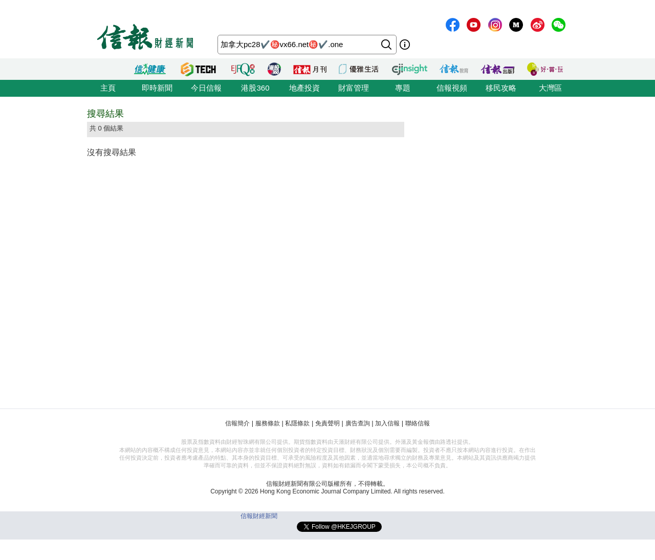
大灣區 (550, 87)
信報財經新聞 (259, 516)
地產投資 (304, 87)
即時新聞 (157, 87)
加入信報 (387, 423)
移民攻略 (501, 87)
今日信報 (206, 87)
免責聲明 (327, 423)
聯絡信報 (417, 423)
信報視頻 (451, 87)
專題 (402, 87)
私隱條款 (297, 423)
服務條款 (267, 423)
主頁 (108, 87)
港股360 (255, 87)
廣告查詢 (357, 423)
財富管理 (353, 87)
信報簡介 (237, 423)
